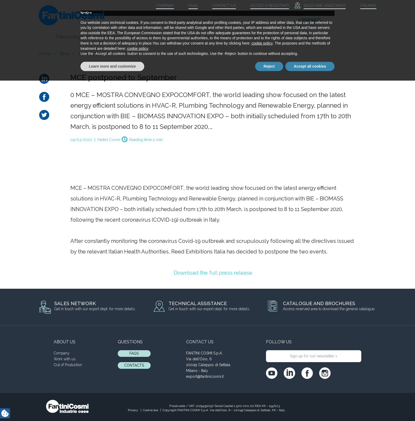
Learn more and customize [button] (112, 406)
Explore (309, 20)
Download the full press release (213, 273)
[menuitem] (363, 6)
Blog (308, 37)
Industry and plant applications (258, 37)
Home (45, 53)
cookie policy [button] (262, 383)
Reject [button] (269, 406)
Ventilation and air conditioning (178, 37)
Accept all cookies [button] (310, 406)
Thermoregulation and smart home (94, 37)
